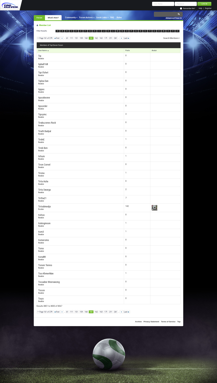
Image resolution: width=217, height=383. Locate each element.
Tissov (41, 290)
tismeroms (43, 240)
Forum (39, 18)
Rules (119, 17)
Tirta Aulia (43, 181)
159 (81, 38)
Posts (127, 50)
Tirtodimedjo (44, 206)
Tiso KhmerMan (46, 273)
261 (115, 38)
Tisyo (41, 298)
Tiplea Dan (43, 80)
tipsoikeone (44, 97)
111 (71, 38)
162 (96, 38)
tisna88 (42, 256)
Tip (39, 55)
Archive (138, 322)
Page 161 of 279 (45, 38)
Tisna (41, 248)
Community (70, 17)
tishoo (41, 214)
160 (86, 38)
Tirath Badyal (44, 131)
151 (76, 38)
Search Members (170, 38)
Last (126, 38)
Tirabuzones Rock (47, 122)
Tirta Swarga (44, 189)
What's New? (53, 18)
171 (105, 38)
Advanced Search (174, 18)
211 (110, 38)
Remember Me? (189, 8)
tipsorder (42, 106)
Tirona (41, 173)
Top (178, 322)
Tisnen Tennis (45, 265)
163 (101, 38)
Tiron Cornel (44, 164)
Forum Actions (86, 17)
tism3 (41, 231)
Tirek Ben (43, 147)
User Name (43, 50)
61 (67, 38)
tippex (41, 89)
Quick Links (101, 17)
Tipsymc (42, 114)
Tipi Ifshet (43, 72)
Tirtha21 (42, 198)
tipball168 (43, 64)
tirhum (41, 156)
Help (200, 8)
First (56, 38)
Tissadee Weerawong (49, 281)
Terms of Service (168, 322)
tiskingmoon (44, 223)
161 (91, 38)
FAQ (112, 17)
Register (208, 8)
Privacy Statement (151, 322)
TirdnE (41, 139)
